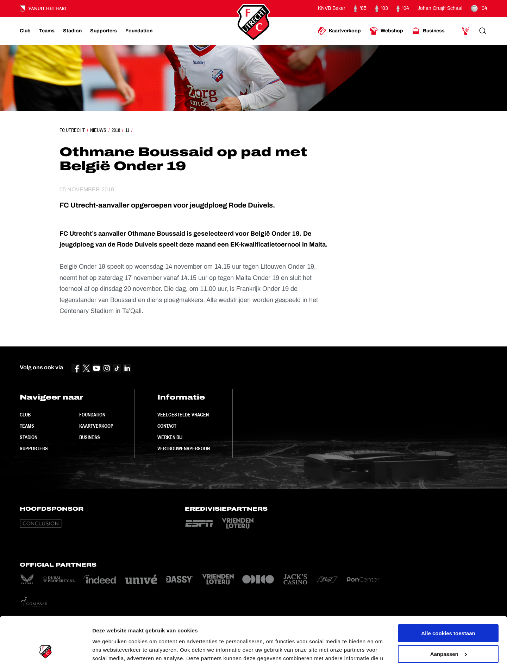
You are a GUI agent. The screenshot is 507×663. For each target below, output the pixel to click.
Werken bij (169, 437)
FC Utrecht (72, 130)
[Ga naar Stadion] (72, 31)
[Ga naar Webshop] (386, 31)
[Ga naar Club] (25, 31)
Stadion (28, 437)
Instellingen (107, 649)
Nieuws (98, 130)
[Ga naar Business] (428, 31)
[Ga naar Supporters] (103, 31)
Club (25, 415)
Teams (27, 426)
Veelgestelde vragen (183, 415)
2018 (116, 130)
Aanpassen (448, 608)
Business (89, 437)
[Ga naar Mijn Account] (466, 31)
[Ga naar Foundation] (138, 31)
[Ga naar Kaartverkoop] (339, 31)
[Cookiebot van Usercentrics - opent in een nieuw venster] (45, 649)
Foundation (92, 415)
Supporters (34, 448)
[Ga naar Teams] (47, 31)
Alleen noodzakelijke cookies (448, 629)
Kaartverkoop (96, 426)
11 (127, 130)
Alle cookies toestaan (448, 588)
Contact (166, 426)
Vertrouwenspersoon (183, 448)
